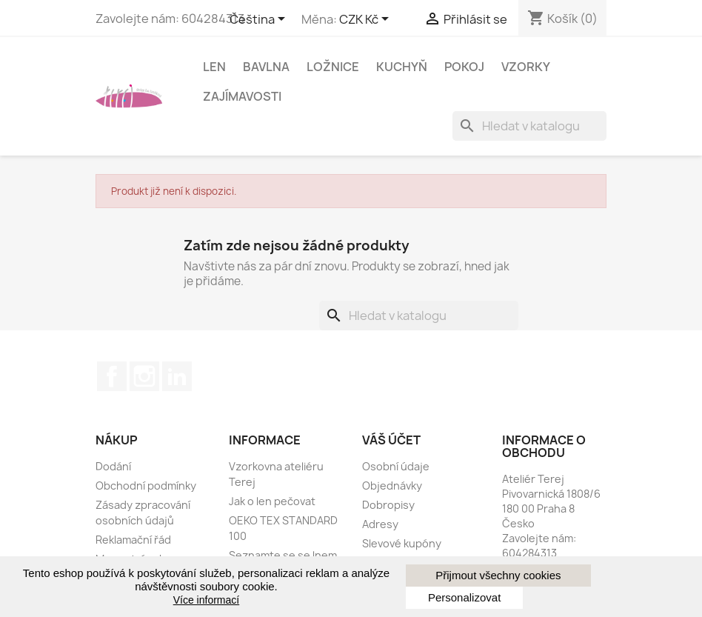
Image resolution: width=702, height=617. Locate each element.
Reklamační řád (133, 540)
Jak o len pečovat (272, 501)
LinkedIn (177, 376)
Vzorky (525, 67)
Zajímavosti (242, 96)
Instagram (144, 376)
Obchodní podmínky (146, 485)
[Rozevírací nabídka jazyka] (260, 20)
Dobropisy (388, 505)
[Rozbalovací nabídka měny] (366, 20)
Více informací (206, 600)
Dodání (113, 466)
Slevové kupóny (401, 543)
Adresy (380, 524)
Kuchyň (401, 67)
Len (214, 67)
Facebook (112, 376)
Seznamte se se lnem (283, 555)
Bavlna (266, 67)
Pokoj (464, 67)
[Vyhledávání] (529, 126)
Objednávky (392, 485)
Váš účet (391, 440)
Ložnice (333, 67)
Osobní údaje (395, 466)
